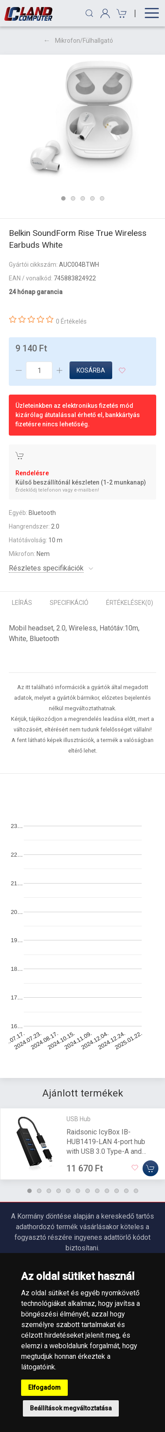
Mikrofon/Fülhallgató (84, 40)
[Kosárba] (150, 1168)
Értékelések (129, 602)
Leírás (22, 602)
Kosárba (91, 370)
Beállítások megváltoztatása (71, 1408)
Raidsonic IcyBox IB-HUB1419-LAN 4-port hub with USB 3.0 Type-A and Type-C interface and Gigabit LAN (110, 1151)
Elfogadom (44, 1387)
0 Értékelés (71, 321)
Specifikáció (69, 602)
